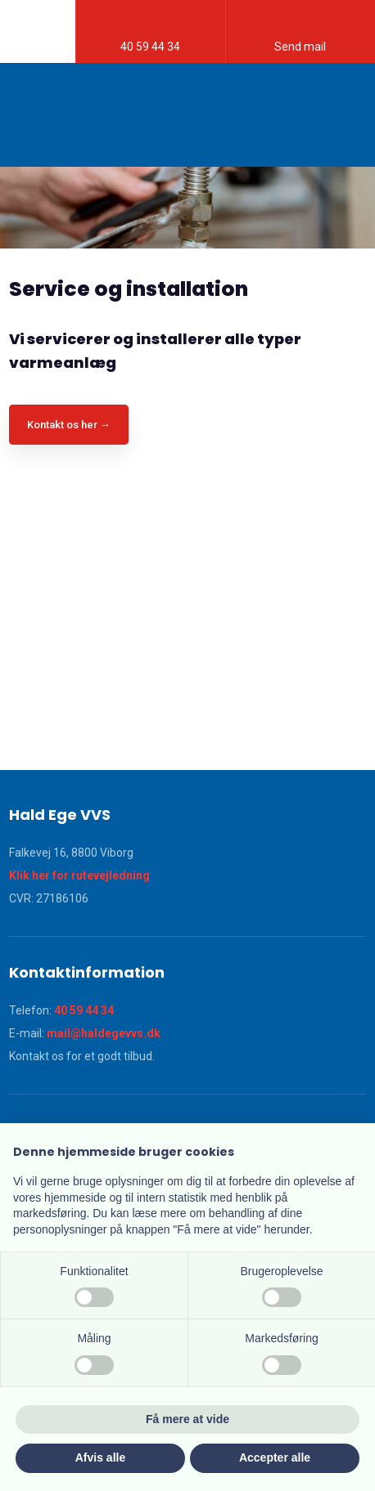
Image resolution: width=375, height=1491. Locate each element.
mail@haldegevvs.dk (103, 1033)
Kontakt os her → (69, 425)
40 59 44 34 (84, 1010)
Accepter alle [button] (274, 1457)
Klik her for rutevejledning (79, 875)
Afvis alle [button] (100, 1457)
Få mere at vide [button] (187, 1419)
